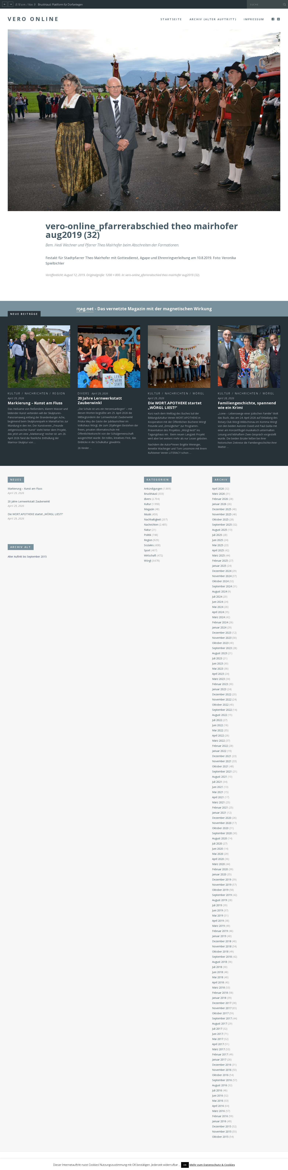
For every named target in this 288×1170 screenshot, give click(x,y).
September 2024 (222, 586)
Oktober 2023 (220, 643)
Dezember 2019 (221, 879)
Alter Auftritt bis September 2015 (27, 556)
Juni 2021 (217, 787)
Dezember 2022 (221, 694)
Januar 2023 (219, 689)
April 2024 (218, 612)
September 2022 (222, 709)
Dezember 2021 (221, 756)
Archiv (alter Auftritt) (213, 19)
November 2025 (221, 514)
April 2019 (218, 920)
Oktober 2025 (220, 519)
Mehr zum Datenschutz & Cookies (212, 1165)
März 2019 (218, 926)
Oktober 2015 (220, 1136)
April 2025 (218, 550)
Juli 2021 (217, 781)
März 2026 (218, 493)
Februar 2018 (220, 992)
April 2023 (218, 673)
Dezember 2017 (221, 1003)
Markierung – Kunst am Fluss (35, 402)
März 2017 (218, 1049)
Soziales (149, 545)
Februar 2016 (220, 1116)
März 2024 (218, 617)
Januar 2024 (219, 627)
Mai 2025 (217, 545)
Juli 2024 (217, 596)
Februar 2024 (220, 622)
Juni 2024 (217, 601)
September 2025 (222, 524)
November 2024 (221, 576)
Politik (147, 535)
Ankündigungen (153, 488)
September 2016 (222, 1080)
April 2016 (218, 1106)
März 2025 (218, 555)
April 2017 (218, 1044)
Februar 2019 (220, 931)
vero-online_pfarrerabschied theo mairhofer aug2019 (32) (162, 275)
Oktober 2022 (220, 704)
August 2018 (219, 962)
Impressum (254, 19)
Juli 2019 (217, 905)
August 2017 (219, 1023)
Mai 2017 (217, 1039)
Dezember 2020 (221, 817)
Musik (147, 514)
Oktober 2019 (220, 890)
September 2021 (222, 771)
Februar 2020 (220, 869)
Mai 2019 (217, 915)
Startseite (171, 19)
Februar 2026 (220, 499)
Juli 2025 (217, 535)
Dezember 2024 (221, 571)
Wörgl (199, 393)
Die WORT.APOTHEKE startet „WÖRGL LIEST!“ (175, 405)
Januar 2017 (219, 1059)
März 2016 (218, 1111)
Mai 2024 (217, 607)
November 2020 (221, 823)
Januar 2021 (219, 812)
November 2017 (221, 1008)
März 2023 (218, 679)
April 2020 (218, 859)
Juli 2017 (217, 1028)
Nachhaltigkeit (152, 519)
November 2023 (221, 637)
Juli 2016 (217, 1090)
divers (84, 393)
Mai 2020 (217, 854)
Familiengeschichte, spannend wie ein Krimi (247, 405)
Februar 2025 (220, 560)
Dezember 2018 (221, 941)
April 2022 (218, 735)
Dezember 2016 (221, 1064)
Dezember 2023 (221, 632)
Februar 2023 (220, 684)
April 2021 (218, 797)
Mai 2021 (217, 792)
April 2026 (218, 488)
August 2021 (219, 776)
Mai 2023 (217, 668)
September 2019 (222, 895)
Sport (147, 550)
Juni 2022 (217, 725)
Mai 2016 (217, 1100)
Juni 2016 (217, 1095)
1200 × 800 (112, 275)
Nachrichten (36, 393)
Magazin (149, 509)
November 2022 (221, 699)
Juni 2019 (217, 910)
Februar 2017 (220, 1054)
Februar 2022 (220, 745)
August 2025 (219, 529)
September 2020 (222, 833)
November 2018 (221, 946)
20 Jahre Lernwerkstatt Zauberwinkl (100, 400)
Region (59, 393)
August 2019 (219, 900)
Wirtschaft (150, 555)
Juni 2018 (217, 972)
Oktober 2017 (220, 1013)
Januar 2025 (219, 565)
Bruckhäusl (150, 493)
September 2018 (222, 956)
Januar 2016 (219, 1121)
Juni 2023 (217, 663)
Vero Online (33, 19)
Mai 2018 (217, 977)
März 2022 (218, 740)
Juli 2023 (217, 658)
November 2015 (221, 1131)
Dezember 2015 (221, 1126)
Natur (147, 529)
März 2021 (218, 802)
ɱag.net (85, 309)
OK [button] (185, 1165)
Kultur (14, 393)
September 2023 (222, 648)
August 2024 (219, 591)
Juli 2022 (217, 720)
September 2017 (222, 1018)
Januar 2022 (219, 751)
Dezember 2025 (221, 509)
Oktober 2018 (220, 951)
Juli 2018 (217, 967)
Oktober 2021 (220, 766)
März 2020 (218, 864)
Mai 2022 (217, 730)
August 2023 (219, 653)
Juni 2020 (217, 848)
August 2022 (219, 715)
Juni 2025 (217, 540)
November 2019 (221, 884)
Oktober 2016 (220, 1075)
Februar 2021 (220, 807)
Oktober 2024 (220, 581)
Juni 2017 (217, 1034)
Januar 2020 (219, 874)
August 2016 (219, 1085)
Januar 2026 (219, 504)
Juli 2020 (217, 843)
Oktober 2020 (220, 828)
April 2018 (218, 982)
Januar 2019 (219, 936)
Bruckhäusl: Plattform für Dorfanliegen (60, 4)
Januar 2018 (219, 998)
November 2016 (221, 1070)
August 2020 (219, 838)
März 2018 (218, 987)
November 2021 (221, 761)
